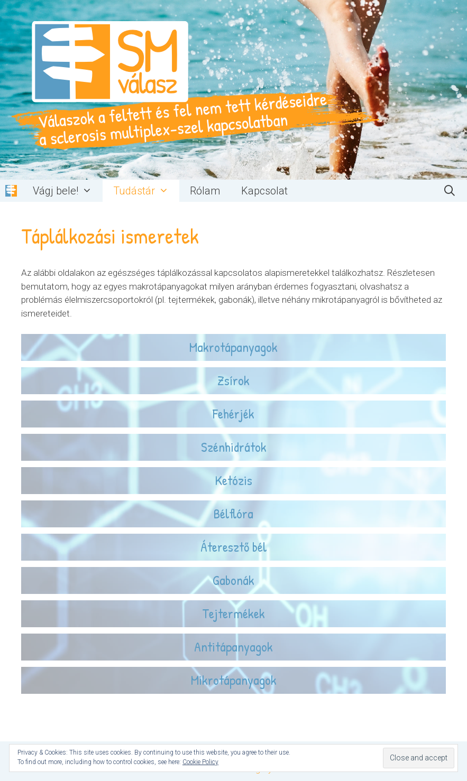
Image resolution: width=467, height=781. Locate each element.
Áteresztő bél (233, 546)
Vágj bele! (68, 191)
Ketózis (233, 480)
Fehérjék (233, 413)
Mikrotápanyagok (234, 680)
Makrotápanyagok (233, 347)
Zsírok (233, 380)
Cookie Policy (200, 762)
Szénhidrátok (234, 447)
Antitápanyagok (233, 646)
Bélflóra (233, 513)
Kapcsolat (264, 190)
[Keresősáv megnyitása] (449, 191)
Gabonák (233, 580)
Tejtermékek (233, 613)
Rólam (205, 190)
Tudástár (146, 191)
